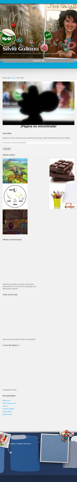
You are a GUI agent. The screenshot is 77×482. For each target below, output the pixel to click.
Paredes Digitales (8, 409)
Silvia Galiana (21, 49)
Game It (5, 406)
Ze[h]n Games (7, 414)
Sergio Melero (7, 411)
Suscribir (7, 149)
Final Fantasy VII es (9, 403)
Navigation (37, 61)
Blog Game (6, 401)
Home (13, 78)
